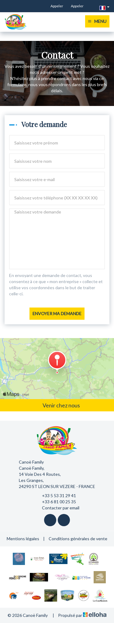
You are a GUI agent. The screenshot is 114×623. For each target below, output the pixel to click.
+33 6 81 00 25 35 (55, 502)
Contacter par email (57, 508)
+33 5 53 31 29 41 (55, 495)
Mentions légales (23, 538)
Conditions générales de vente (78, 538)
